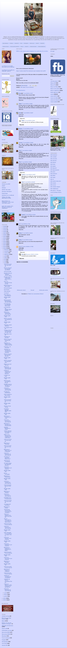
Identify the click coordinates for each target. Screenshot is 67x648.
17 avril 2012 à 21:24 (30, 214)
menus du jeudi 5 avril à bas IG (8, 553)
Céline (20, 239)
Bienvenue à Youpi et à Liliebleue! (7, 570)
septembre (6, 254)
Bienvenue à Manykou (7, 562)
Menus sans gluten (55, 88)
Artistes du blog (5, 616)
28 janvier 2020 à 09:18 (32, 254)
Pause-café (4, 628)
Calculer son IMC (6, 184)
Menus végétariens (55, 90)
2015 (4, 243)
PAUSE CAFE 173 (7, 358)
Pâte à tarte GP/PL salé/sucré (14, 46)
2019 (4, 236)
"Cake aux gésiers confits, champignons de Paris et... (8, 585)
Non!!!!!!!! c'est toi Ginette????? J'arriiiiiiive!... (8, 385)
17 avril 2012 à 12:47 (28, 128)
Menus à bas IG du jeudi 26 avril (7, 340)
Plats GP (37, 43)
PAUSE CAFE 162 (7, 555)
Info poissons (54, 173)
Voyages (4, 639)
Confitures (11, 43)
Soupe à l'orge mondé (7, 406)
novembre (6, 251)
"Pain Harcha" (7, 291)
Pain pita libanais (8, 288)
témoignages (5, 641)
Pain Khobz (6, 289)
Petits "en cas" (32, 43)
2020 (5, 234)
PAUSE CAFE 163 (7, 542)
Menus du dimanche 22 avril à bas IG (7, 367)
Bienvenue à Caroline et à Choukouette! (7, 424)
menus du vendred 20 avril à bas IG (7, 389)
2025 (5, 226)
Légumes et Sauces (5, 46)
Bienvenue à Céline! (7, 507)
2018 (4, 238)
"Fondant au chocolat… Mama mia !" (7, 457)
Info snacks (53, 183)
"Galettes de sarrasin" (7, 337)
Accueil (32, 290)
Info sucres (53, 184)
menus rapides (54, 101)
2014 (4, 244)
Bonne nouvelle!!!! (7, 474)
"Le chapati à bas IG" (8, 328)
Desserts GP (16, 43)
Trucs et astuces (30, 87)
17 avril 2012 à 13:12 (30, 120)
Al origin (52, 51)
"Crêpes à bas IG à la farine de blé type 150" (8, 331)
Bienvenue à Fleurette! (7, 443)
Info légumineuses (55, 169)
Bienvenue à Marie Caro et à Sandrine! (7, 450)
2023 (5, 229)
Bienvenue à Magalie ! (7, 492)
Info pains (53, 171)
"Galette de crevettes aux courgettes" (7, 576)
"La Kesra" (6, 293)
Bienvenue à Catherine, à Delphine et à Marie (7, 549)
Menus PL (53, 84)
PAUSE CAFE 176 (7, 298)
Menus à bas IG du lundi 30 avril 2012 (7, 268)
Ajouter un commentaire (22, 261)
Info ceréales (54, 156)
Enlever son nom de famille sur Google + (6, 623)
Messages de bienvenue (7, 625)
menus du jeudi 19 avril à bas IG (7, 400)
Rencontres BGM (6, 634)
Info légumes (54, 168)
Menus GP (53, 83)
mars (5, 592)
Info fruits (53, 164)
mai (5, 261)
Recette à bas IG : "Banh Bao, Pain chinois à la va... (8, 278)
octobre (6, 252)
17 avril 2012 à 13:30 (26, 150)
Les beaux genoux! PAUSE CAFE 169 (7, 410)
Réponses (22, 118)
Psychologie (5, 193)
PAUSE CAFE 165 (7, 489)
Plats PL (22, 46)
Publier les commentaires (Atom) (35, 293)
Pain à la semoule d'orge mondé (8, 282)
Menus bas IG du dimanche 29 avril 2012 (8, 301)
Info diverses (53, 160)
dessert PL (26, 46)
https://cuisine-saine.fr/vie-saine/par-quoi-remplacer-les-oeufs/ (31, 70)
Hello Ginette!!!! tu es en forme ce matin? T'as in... (8, 534)
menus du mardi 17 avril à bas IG (7, 440)
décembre (6, 249)
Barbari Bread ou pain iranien (8, 286)
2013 (4, 246)
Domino (20, 142)
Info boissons (54, 154)
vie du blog (4, 643)
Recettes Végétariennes (41, 46)
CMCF (3, 185)
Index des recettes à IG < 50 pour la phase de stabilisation (7, 207)
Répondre (21, 100)
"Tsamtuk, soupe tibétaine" (8, 325)
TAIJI (20, 150)
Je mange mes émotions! (7, 505)
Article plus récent (21, 290)
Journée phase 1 (54, 81)
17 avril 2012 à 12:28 (27, 103)
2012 (4, 248)
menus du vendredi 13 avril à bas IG (7, 482)
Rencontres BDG (6, 632)
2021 (4, 233)
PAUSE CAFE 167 (7, 471)
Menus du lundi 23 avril (7, 365)
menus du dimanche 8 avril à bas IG (7, 527)
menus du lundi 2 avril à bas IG (8, 573)
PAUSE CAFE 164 (7, 530)
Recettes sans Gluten (33, 46)
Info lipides (53, 166)
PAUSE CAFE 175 (7, 316)
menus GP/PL (54, 96)
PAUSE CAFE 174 (7, 323)
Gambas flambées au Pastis (7, 428)
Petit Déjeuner (26, 43)
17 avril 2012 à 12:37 (28, 112)
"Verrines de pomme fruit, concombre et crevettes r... (7, 511)
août (5, 256)
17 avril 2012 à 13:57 (30, 174)
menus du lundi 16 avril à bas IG (7, 446)
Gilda (20, 93)
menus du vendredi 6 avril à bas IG (8, 544)
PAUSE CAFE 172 (7, 378)
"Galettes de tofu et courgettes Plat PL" (8, 581)
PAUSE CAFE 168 (7, 414)
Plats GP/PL (42, 43)
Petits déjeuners (54, 92)
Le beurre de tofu (7, 376)
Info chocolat (54, 158)
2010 (4, 599)
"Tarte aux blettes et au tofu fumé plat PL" (8, 516)
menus (52, 94)
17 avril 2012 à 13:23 (28, 142)
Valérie (20, 233)
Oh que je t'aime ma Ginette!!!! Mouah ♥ (7, 464)
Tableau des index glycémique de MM (6, 198)
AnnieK (23, 174)
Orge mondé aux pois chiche (8, 395)
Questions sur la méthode (8, 195)
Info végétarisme (54, 188)
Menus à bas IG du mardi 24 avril (7, 361)
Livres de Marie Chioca (56, 192)
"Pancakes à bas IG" (8, 334)
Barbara (21, 128)
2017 (4, 239)
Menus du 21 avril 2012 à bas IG (7, 381)
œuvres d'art (5, 645)
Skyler (20, 103)
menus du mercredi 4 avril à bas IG (8, 558)
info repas (23, 87)
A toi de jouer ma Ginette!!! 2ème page (7, 304)
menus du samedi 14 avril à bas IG (8, 467)
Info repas (53, 177)
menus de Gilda (54, 98)
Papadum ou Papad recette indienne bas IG (8, 343)
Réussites (4, 636)
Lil (19, 223)
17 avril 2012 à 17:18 (25, 223)
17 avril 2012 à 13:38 (26, 162)
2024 (5, 228)
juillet (5, 257)
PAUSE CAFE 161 (7, 564)
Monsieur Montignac (7, 191)
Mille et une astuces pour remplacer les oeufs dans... (7, 436)
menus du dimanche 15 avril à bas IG (7, 454)
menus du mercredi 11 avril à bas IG (7, 495)
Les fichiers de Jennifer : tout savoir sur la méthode (8, 66)
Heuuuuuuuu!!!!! (7, 271)
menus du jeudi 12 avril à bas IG (7, 486)
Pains (21, 43)
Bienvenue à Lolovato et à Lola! (7, 417)
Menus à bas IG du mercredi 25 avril (7, 355)
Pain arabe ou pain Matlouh (7, 295)
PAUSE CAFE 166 (7, 479)
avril (5, 262)
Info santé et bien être (56, 181)
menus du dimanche (55, 99)
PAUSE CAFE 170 (7, 404)
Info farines (53, 162)
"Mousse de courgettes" (7, 461)
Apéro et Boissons (5, 43)
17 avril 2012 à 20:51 (27, 233)
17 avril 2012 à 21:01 (27, 239)
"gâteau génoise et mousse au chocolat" (7, 431)
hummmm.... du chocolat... (7, 347)
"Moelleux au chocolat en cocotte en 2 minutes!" (7, 351)
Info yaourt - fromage (56, 190)
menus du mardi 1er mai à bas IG (7, 265)
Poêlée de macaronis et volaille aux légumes (7, 372)
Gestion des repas (6, 189)
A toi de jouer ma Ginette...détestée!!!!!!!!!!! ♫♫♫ (8, 309)
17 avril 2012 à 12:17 (28, 93)
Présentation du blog (7, 630)
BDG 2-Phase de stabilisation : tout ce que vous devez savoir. (8, 202)
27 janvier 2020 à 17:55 (27, 246)
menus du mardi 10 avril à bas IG (7, 501)
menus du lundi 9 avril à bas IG (8, 524)
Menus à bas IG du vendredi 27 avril (8, 319)
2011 (4, 598)
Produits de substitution (7, 392)
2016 (4, 241)
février (5, 594)
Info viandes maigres (55, 186)
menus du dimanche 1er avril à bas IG (7, 589)
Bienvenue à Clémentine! (7, 476)
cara (20, 246)
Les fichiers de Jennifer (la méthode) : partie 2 (8, 71)
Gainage (4, 187)
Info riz (52, 179)
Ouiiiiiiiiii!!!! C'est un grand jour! (7, 498)
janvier (5, 596)
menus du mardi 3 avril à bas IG (8, 567)
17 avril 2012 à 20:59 (29, 182)
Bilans (3, 620)
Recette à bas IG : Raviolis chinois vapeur (8, 274)
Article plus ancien (43, 290)
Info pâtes (53, 175)
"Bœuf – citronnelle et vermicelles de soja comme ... (7, 520)
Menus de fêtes (54, 86)
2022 (5, 231)
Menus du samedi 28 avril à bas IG (7, 313)
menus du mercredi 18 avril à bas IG (7, 420)
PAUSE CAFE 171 (7, 397)
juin (5, 259)
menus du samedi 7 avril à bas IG (7, 538)
